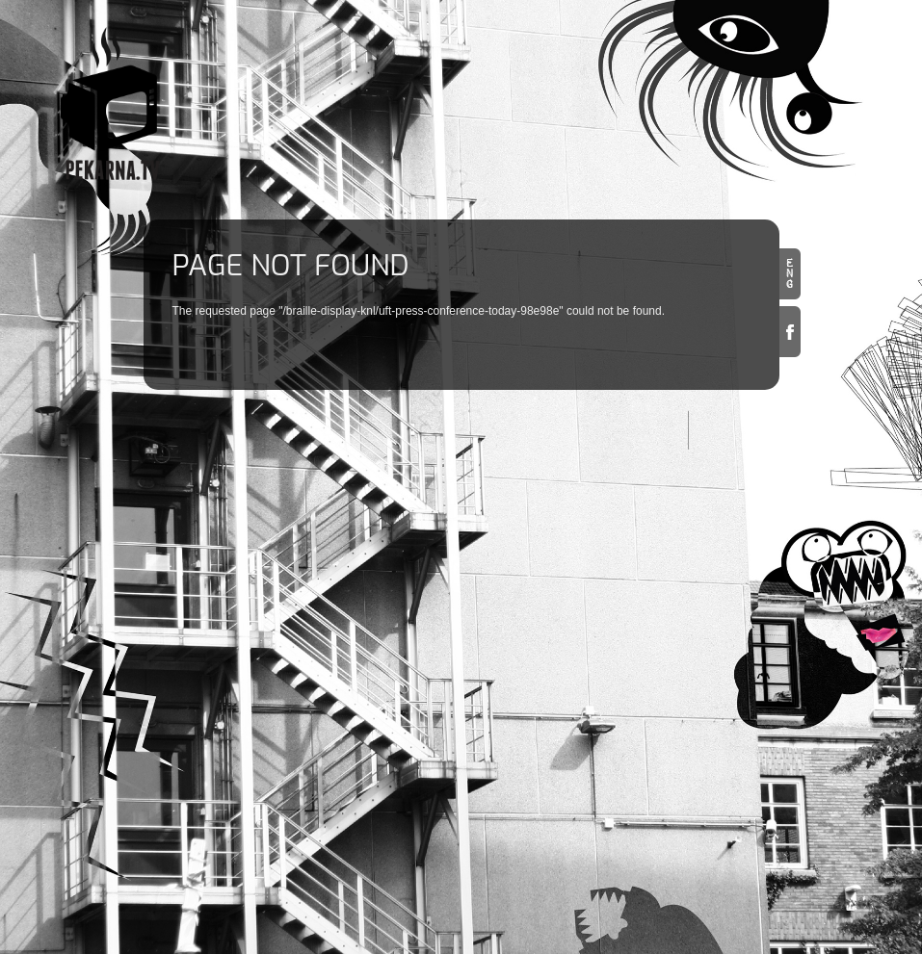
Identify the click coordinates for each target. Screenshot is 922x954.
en (790, 273)
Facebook (790, 331)
